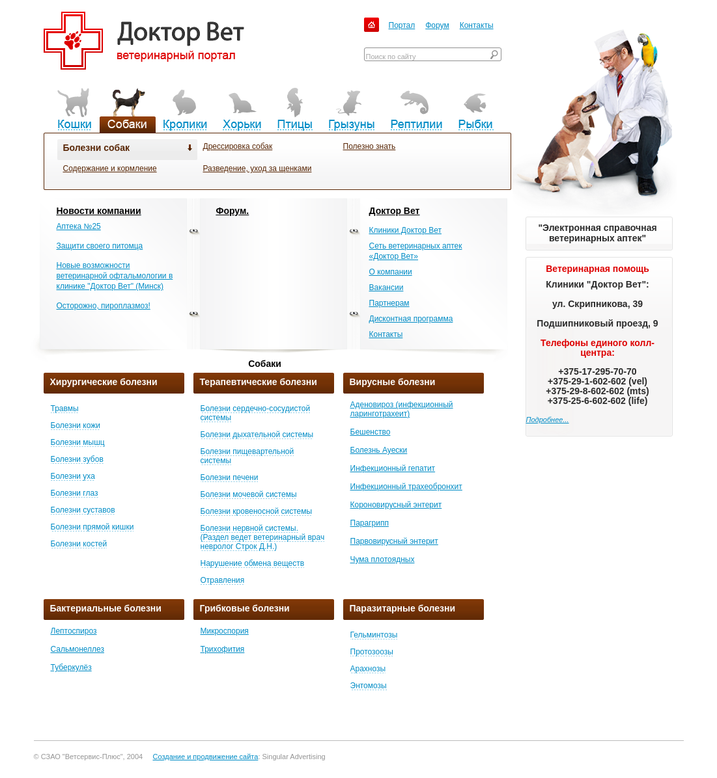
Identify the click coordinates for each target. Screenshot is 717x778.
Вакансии (386, 287)
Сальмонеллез (77, 649)
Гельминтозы (374, 634)
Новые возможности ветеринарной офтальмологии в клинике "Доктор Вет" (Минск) (115, 276)
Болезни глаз (74, 493)
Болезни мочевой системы (249, 494)
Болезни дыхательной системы (257, 434)
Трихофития (223, 649)
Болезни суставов (83, 510)
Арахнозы (368, 668)
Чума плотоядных (382, 559)
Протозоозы (371, 651)
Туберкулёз (71, 667)
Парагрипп (369, 523)
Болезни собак (96, 147)
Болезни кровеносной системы (257, 511)
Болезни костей (79, 543)
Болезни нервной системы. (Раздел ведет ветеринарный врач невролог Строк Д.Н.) (263, 537)
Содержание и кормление (110, 168)
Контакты (477, 25)
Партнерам (389, 303)
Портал (402, 25)
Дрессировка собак (238, 146)
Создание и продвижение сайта (205, 756)
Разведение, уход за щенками (257, 168)
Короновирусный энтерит (396, 504)
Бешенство (370, 431)
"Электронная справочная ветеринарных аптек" (597, 232)
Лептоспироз (74, 631)
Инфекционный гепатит (393, 468)
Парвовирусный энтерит (394, 541)
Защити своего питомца (100, 245)
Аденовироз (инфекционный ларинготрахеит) (401, 409)
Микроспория (225, 631)
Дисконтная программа (411, 318)
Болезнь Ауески (379, 450)
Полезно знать (369, 146)
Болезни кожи (76, 425)
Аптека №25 (79, 226)
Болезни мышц (78, 442)
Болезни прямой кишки (92, 526)
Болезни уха (73, 476)
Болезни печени (230, 477)
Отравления (223, 580)
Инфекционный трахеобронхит (406, 486)
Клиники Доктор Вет (405, 230)
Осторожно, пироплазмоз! (103, 305)
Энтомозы (368, 685)
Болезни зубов (77, 459)
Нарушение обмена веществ (253, 563)
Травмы (65, 408)
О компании (390, 271)
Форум (437, 25)
